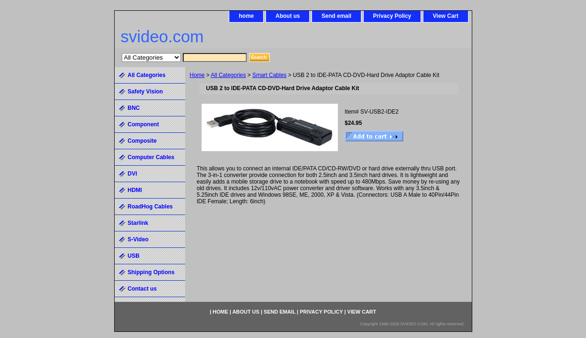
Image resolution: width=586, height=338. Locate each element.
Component (143, 124)
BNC (134, 108)
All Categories (228, 75)
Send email (336, 16)
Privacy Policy (392, 16)
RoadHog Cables (150, 206)
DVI (132, 173)
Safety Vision (145, 91)
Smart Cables (269, 75)
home (246, 16)
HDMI (135, 190)
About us (287, 16)
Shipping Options (151, 272)
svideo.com (162, 36)
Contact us (142, 288)
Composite (142, 141)
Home (197, 75)
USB (134, 256)
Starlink (138, 223)
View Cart (445, 16)
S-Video (138, 239)
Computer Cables (151, 157)
